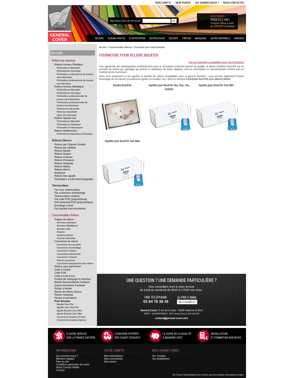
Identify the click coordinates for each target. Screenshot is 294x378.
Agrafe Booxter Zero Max (69, 313)
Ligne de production (67, 115)
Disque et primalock (66, 297)
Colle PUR (60, 272)
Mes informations (113, 356)
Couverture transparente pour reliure (75, 263)
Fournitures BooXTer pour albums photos (208, 79)
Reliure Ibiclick (63, 150)
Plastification (137, 38)
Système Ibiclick (65, 235)
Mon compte (163, 2)
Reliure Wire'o (62, 169)
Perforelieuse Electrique (69, 71)
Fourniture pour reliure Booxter (149, 47)
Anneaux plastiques (67, 222)
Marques (239, 38)
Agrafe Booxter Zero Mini (69, 310)
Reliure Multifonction (66, 130)
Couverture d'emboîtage (69, 247)
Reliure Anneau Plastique (69, 64)
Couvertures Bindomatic (69, 254)
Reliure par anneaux (63, 60)
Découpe (173, 38)
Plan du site (62, 361)
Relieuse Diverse (62, 140)
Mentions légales (65, 358)
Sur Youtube (159, 356)
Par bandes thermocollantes (70, 208)
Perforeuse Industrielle (68, 108)
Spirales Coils (64, 229)
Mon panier (183, 2)
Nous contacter (233, 2)
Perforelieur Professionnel (70, 127)
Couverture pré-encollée (69, 244)
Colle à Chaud (62, 269)
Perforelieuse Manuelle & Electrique (75, 134)
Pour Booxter (62, 301)
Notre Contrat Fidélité (67, 367)
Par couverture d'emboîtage (70, 192)
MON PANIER (217, 16)
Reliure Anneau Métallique (69, 86)
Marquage (200, 38)
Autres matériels (220, 38)
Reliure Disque (63, 153)
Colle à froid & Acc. (65, 276)
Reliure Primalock (64, 160)
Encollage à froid (64, 205)
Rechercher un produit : (126, 21)
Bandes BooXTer (65, 304)
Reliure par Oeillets (65, 147)
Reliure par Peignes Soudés (70, 144)
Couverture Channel (67, 257)
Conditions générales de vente (72, 364)
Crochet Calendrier (66, 238)
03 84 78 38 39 (155, 301)
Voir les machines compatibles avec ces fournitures (216, 62)
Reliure (99, 38)
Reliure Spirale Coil (65, 118)
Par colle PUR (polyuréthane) (71, 199)
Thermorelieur (60, 185)
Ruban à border (63, 288)
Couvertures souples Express (71, 320)
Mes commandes (113, 358)
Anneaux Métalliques (67, 225)
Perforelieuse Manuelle (68, 68)
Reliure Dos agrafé (65, 175)
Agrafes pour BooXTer (68, 307)
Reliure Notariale (64, 163)
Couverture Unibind (66, 250)
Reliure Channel (63, 157)
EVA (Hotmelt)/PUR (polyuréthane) (74, 202)
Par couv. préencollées (67, 189)
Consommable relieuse (120, 47)
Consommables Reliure (65, 215)
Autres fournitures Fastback (70, 285)
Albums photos (116, 38)
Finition (186, 38)
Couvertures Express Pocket (71, 317)
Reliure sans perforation (68, 266)
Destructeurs (157, 38)
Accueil (102, 47)
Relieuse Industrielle (67, 112)
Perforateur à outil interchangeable (74, 179)
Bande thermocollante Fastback (72, 282)
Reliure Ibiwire (62, 166)
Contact (60, 370)
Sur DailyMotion (161, 358)
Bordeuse (60, 172)
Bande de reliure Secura (68, 291)
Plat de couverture (66, 260)
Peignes (61, 232)
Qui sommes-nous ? (207, 2)
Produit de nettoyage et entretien (73, 279)
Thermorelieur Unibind (67, 196)
